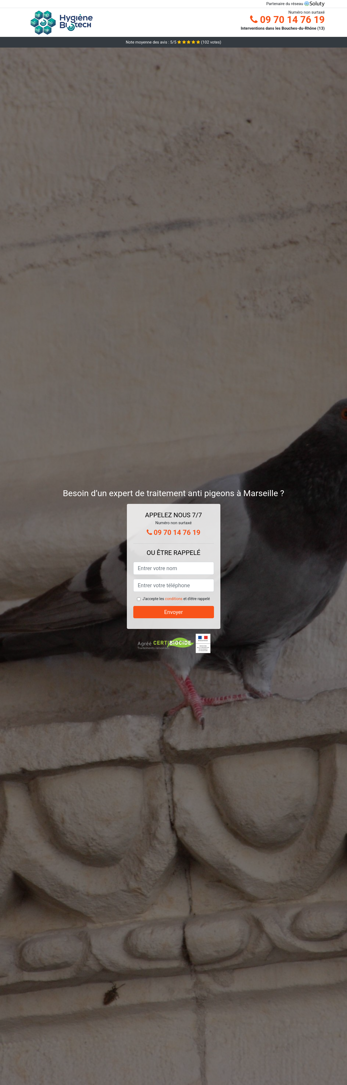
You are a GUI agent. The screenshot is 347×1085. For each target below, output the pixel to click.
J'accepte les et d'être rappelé (176, 599)
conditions (173, 599)
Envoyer (173, 612)
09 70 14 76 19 (287, 19)
